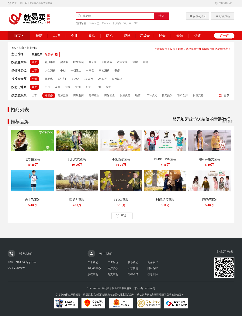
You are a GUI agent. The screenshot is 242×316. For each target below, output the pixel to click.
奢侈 (117, 70)
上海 (98, 87)
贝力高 (117, 23)
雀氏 (136, 23)
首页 (12, 3)
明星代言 (125, 95)
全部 (34, 62)
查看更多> (228, 121)
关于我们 (93, 262)
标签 (197, 36)
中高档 (90, 70)
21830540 (19, 267)
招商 (39, 36)
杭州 (108, 87)
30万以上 (117, 78)
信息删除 (152, 274)
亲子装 (93, 62)
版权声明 (93, 274)
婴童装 (64, 62)
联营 (137, 95)
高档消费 (104, 70)
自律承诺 (133, 274)
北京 (88, 87)
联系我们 (133, 262)
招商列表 (32, 47)
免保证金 (94, 95)
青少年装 (50, 62)
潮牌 (135, 62)
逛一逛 (224, 35)
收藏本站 (223, 16)
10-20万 (88, 78)
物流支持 (198, 95)
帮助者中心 (94, 268)
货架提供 (167, 95)
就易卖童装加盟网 (121, 288)
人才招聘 (133, 268)
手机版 (105, 288)
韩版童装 (107, 62)
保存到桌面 (197, 16)
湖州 (78, 87)
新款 (91, 36)
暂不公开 (182, 95)
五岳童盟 (94, 23)
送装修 (49, 95)
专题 (179, 36)
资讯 (127, 36)
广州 (47, 87)
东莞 (68, 87)
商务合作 (152, 262)
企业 (74, 36)
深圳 (57, 87)
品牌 (56, 36)
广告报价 (113, 262)
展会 (162, 36)
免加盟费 (63, 95)
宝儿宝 (127, 23)
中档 (63, 70)
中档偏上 (76, 70)
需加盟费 (78, 95)
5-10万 (75, 78)
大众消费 (50, 70)
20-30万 (102, 78)
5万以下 (62, 78)
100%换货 (151, 95)
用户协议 (113, 268)
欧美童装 (122, 62)
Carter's (106, 23)
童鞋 (145, 62)
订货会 (145, 36)
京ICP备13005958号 (144, 288)
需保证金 (109, 95)
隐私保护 (152, 268)
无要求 (49, 78)
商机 (109, 36)
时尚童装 (78, 62)
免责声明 (113, 274)
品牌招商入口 (223, 3)
